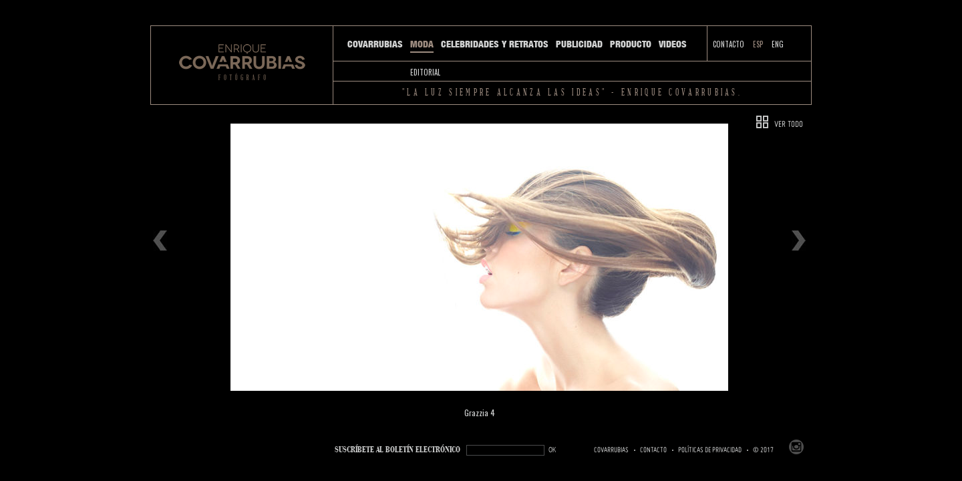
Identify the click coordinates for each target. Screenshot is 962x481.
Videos (673, 44)
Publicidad (579, 44)
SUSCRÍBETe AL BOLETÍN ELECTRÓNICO (397, 450)
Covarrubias (375, 44)
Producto (630, 44)
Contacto (728, 44)
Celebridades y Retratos (494, 44)
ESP (758, 44)
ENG (778, 44)
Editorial (425, 72)
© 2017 (763, 450)
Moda (422, 44)
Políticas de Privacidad (710, 450)
